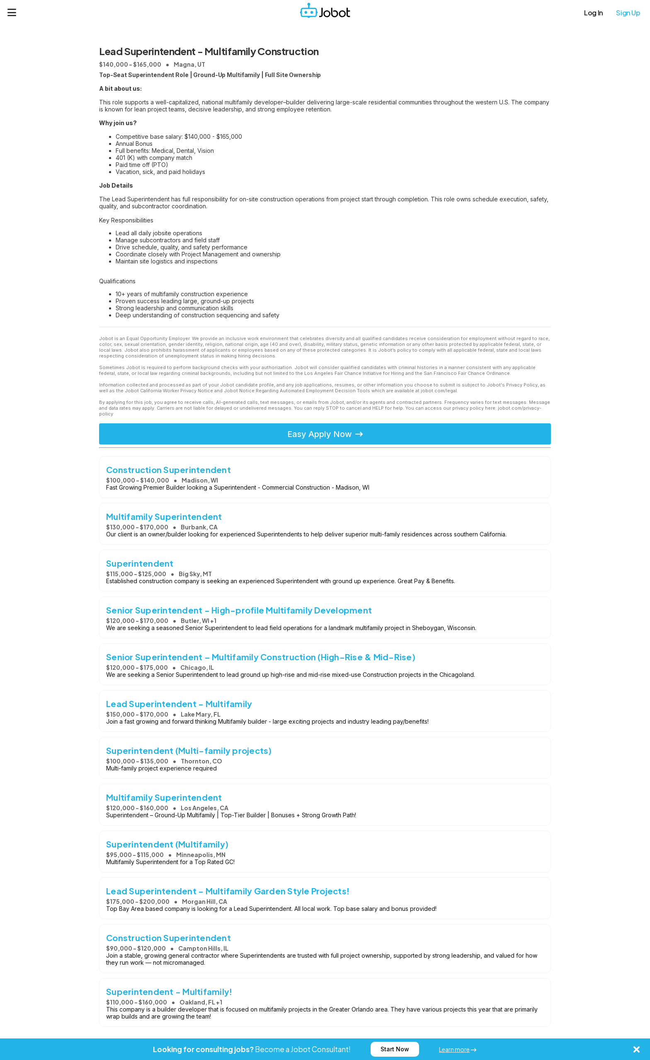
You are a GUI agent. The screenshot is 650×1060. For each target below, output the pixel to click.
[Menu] (12, 12)
